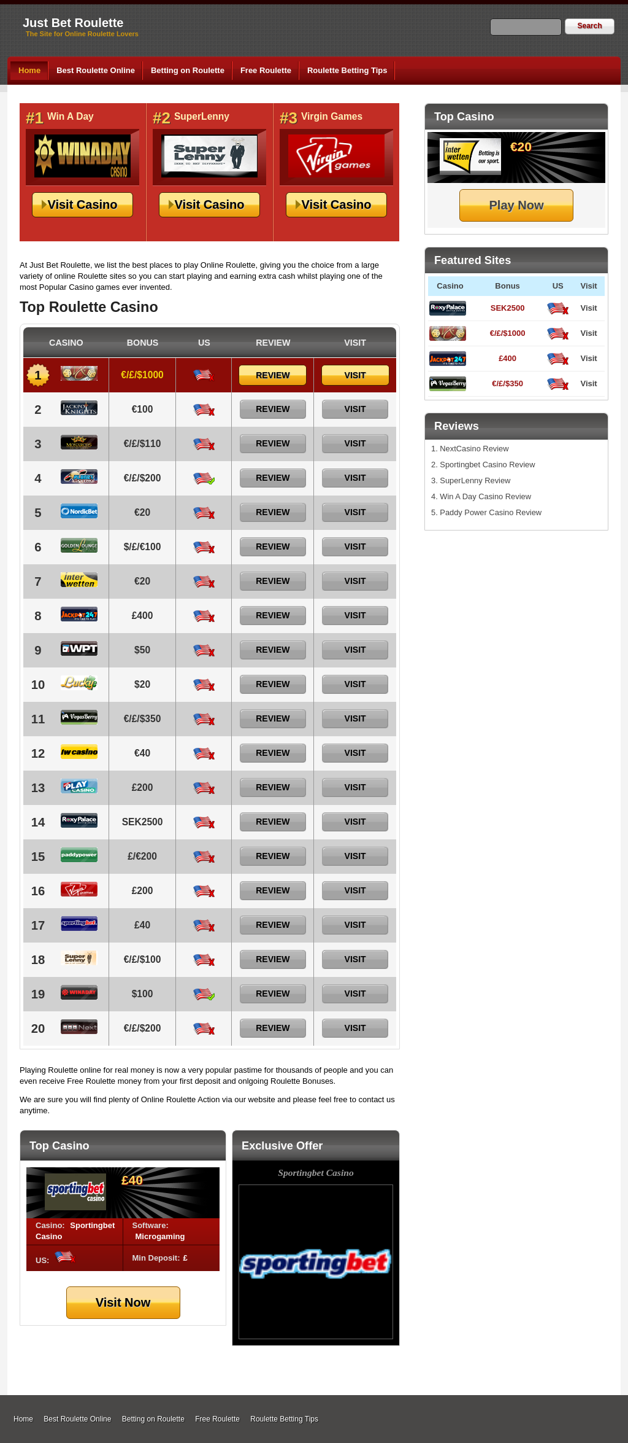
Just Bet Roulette (73, 22)
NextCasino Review (474, 448)
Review (272, 375)
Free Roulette (265, 70)
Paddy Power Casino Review (491, 512)
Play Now (516, 205)
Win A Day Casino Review (485, 496)
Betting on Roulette (187, 70)
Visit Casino (82, 204)
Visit (588, 308)
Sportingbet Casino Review (487, 464)
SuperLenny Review (475, 480)
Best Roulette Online (95, 70)
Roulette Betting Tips (347, 70)
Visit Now (123, 1302)
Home (29, 70)
